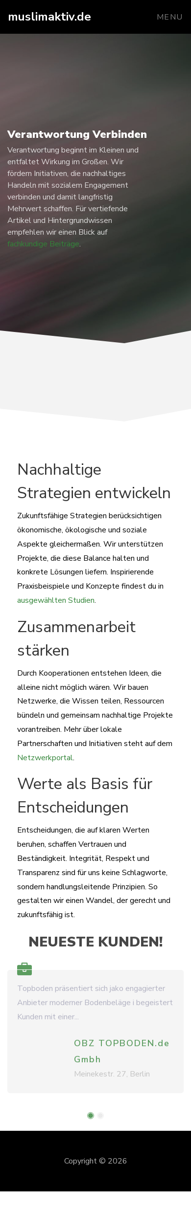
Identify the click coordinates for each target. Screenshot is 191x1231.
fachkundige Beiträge (43, 244)
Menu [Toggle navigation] (170, 17)
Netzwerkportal (45, 757)
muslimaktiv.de (49, 16)
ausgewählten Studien (56, 600)
